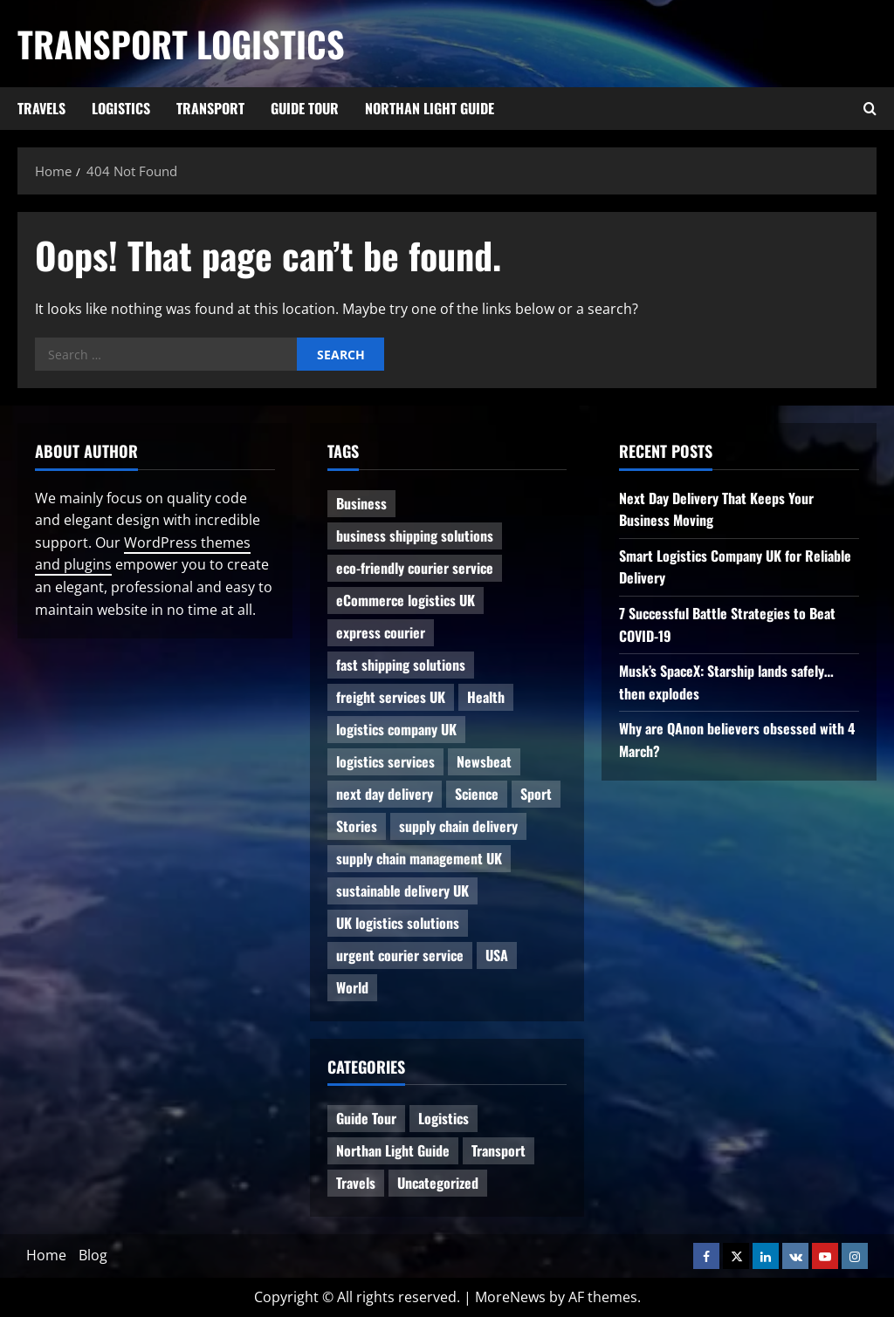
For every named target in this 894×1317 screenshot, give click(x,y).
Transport (210, 108)
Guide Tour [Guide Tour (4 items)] (366, 1118)
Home (46, 1255)
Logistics (121, 108)
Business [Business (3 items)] (361, 503)
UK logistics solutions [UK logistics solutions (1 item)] (397, 922)
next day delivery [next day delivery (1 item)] (384, 793)
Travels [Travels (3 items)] (355, 1182)
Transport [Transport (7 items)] (498, 1150)
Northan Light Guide (429, 108)
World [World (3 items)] (352, 987)
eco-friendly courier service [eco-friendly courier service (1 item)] (414, 567)
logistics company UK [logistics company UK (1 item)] (396, 729)
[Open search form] (870, 109)
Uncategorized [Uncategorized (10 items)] (437, 1182)
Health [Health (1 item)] (486, 696)
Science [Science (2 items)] (477, 793)
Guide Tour (305, 108)
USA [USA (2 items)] (496, 955)
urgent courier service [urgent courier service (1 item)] (400, 955)
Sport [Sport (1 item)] (536, 793)
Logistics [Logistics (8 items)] (443, 1118)
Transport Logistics (181, 43)
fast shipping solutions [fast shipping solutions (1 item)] (400, 664)
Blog (93, 1255)
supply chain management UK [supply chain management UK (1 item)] (419, 858)
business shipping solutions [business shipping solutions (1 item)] (414, 535)
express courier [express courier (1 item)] (380, 632)
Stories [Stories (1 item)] (356, 825)
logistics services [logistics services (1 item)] (385, 761)
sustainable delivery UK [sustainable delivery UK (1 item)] (402, 890)
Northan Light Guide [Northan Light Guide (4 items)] (393, 1150)
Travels (41, 108)
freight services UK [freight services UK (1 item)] (390, 696)
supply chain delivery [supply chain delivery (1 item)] (458, 825)
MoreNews (510, 1297)
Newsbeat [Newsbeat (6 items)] (484, 761)
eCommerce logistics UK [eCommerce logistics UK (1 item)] (405, 600)
